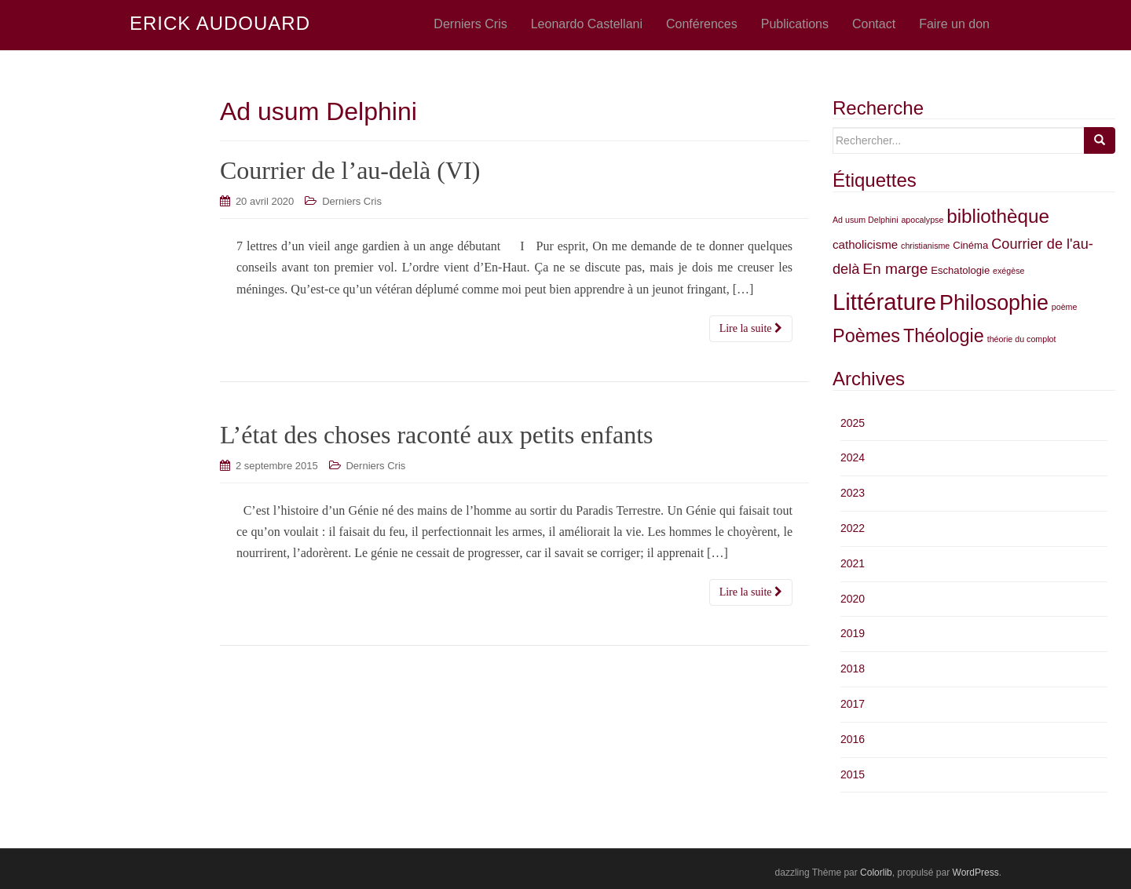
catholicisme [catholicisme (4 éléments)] (865, 244)
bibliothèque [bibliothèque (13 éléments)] (997, 216)
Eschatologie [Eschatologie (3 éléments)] (960, 270)
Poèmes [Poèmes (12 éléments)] (866, 336)
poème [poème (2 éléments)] (1065, 307)
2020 (852, 598)
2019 (852, 633)
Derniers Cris (352, 201)
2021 (852, 563)
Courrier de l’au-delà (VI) (350, 170)
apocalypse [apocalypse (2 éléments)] (922, 219)
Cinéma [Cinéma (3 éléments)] (970, 245)
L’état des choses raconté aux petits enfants (436, 435)
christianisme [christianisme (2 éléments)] (925, 245)
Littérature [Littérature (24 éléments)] (884, 302)
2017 (852, 704)
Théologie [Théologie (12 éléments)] (943, 336)
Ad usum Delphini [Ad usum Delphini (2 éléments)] (866, 219)
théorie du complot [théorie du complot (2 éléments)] (1021, 339)
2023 (852, 492)
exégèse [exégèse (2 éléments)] (1008, 270)
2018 (852, 668)
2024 (852, 457)
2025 (852, 423)
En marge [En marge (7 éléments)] (895, 269)
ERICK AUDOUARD (220, 24)
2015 (852, 774)
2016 (852, 739)
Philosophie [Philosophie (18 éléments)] (994, 303)
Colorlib (876, 872)
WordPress (976, 872)
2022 (852, 528)
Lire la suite (750, 328)
